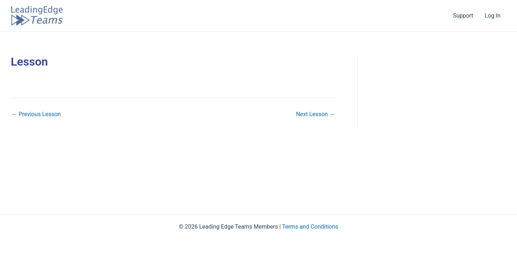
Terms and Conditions (310, 226)
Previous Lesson (36, 114)
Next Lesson (315, 114)
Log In (492, 15)
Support (463, 15)
